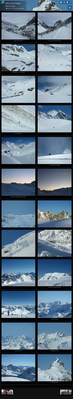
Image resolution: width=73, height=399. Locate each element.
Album (9, 8)
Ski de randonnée (19, 8)
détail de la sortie (10, 6)
